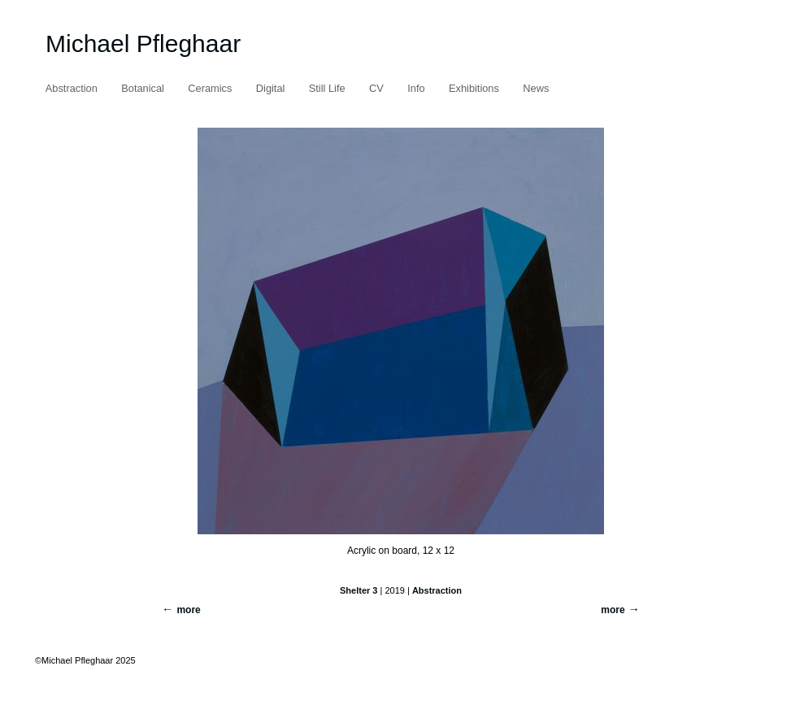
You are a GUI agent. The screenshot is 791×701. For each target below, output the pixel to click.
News (536, 88)
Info (415, 88)
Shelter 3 (358, 590)
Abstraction (72, 88)
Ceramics (210, 88)
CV (376, 88)
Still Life (327, 88)
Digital (270, 88)
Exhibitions (474, 88)
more (612, 610)
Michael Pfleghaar (143, 43)
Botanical (142, 88)
